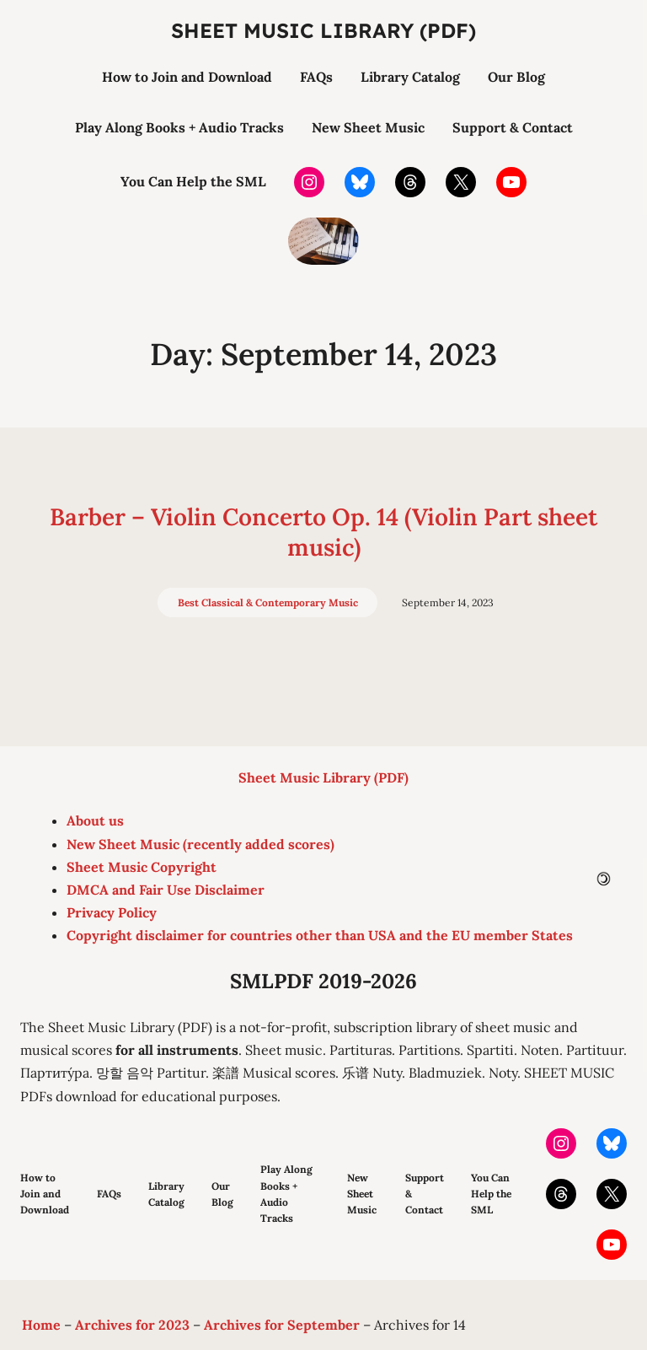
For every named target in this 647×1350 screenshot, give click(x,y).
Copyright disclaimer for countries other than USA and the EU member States (320, 935)
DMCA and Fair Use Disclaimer (166, 889)
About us (95, 820)
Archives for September (282, 1324)
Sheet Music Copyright (142, 866)
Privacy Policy (112, 912)
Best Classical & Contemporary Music (268, 602)
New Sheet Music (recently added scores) (200, 844)
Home (41, 1324)
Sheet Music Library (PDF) (323, 30)
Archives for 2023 (132, 1324)
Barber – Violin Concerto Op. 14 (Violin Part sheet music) (323, 532)
